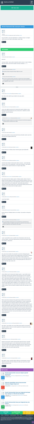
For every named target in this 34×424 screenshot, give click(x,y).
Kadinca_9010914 (23, 375)
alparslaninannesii (20, 395)
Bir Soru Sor (15, 8)
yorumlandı (13, 69)
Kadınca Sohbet (9, 2)
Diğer (8, 35)
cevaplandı (19, 93)
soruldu (20, 35)
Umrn (17, 385)
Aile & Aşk (11, 395)
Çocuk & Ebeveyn (12, 375)
